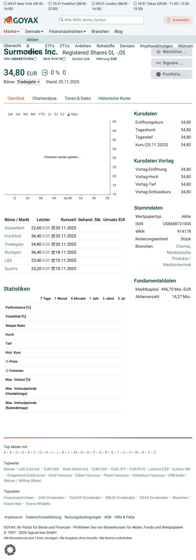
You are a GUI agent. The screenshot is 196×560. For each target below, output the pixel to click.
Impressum (14, 517)
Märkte (10, 31)
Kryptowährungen (156, 46)
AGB (107, 517)
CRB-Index (176, 475)
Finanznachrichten (66, 31)
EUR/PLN (137, 469)
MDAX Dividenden (120, 498)
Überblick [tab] (16, 98)
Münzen (185, 46)
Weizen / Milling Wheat (22, 481)
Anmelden (176, 20)
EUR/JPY (118, 469)
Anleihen (83, 46)
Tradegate (14, 244)
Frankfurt (13, 236)
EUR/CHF (99, 469)
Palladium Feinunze (148, 475)
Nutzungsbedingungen (82, 517)
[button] (10, 550)
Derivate (33, 31)
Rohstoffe (106, 46)
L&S (8, 260)
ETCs (65, 46)
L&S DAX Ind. (29, 469)
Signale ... (173, 61)
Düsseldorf (14, 228)
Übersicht (12, 46)
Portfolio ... (174, 70)
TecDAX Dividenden (85, 498)
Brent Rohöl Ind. (76, 469)
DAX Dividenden (51, 498)
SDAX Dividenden (154, 498)
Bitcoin (9, 469)
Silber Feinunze (87, 475)
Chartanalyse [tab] (44, 98)
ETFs (49, 46)
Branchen (100, 31)
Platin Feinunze (116, 475)
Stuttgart (13, 252)
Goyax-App (12, 504)
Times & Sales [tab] (78, 98)
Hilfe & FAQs (125, 517)
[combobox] (99, 20)
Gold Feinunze (60, 475)
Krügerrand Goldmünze (26, 475)
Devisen (127, 46)
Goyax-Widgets (38, 504)
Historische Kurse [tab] (114, 98)
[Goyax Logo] (21, 20)
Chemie (183, 246)
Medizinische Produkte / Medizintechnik (177, 258)
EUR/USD (51, 469)
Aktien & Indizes (33, 46)
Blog (119, 31)
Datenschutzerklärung (43, 517)
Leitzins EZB (158, 469)
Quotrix (11, 268)
